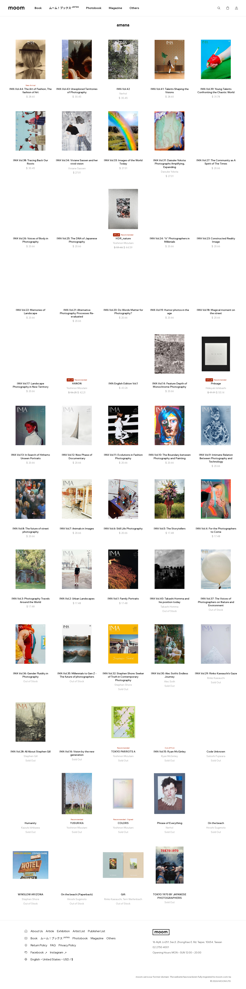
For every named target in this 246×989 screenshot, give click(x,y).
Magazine (115, 8)
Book (38, 8)
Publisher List (96, 931)
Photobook (93, 8)
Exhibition (63, 931)
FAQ (53, 945)
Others (134, 8)
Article (50, 931)
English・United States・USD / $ (52, 959)
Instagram (58, 952)
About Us (37, 931)
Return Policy (39, 945)
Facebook (39, 952)
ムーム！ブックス (64, 8)
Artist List (79, 931)
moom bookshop (16, 8)
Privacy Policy (67, 945)
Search (219, 8)
